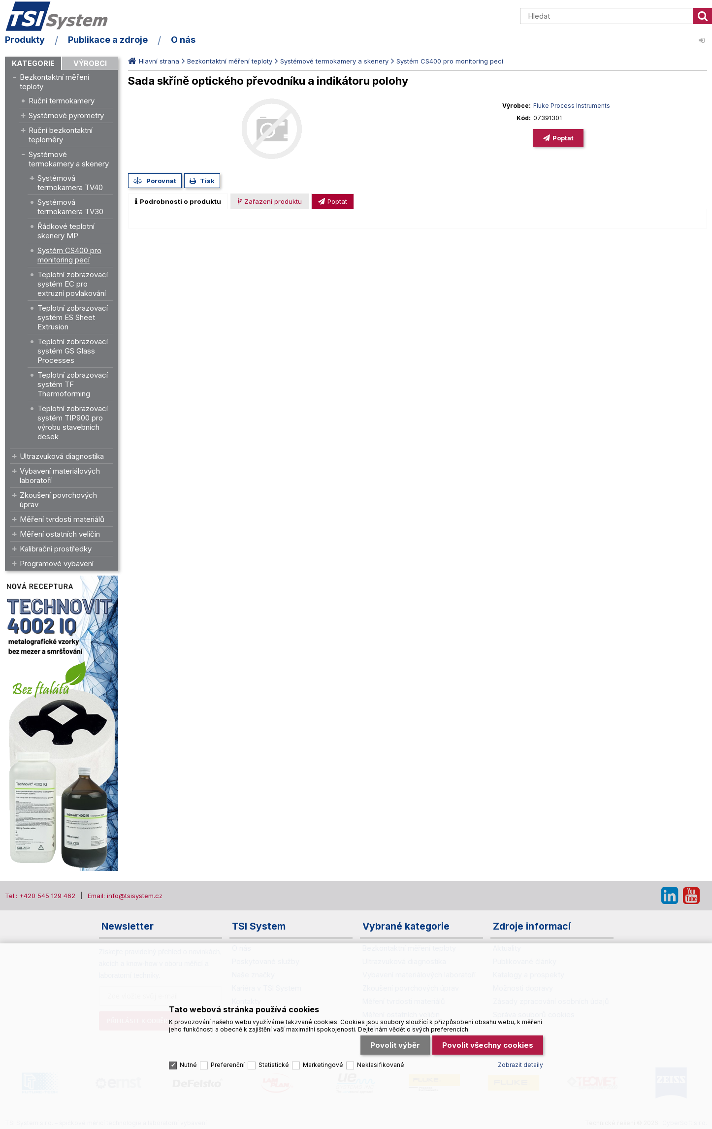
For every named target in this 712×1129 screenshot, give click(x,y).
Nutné (188, 1063)
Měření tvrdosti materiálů (62, 519)
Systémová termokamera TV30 (70, 206)
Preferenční (228, 1063)
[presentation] (178, 201)
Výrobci (90, 63)
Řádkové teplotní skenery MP (66, 231)
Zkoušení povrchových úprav (58, 499)
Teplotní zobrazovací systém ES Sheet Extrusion (72, 317)
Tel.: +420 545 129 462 (40, 896)
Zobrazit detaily (520, 1063)
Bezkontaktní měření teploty (54, 81)
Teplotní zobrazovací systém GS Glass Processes (72, 351)
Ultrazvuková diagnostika (62, 456)
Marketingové (323, 1063)
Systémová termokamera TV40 (70, 182)
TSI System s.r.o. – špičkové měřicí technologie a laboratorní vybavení (61, 16)
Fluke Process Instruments (571, 105)
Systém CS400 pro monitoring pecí (69, 255)
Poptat (563, 138)
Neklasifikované (380, 1063)
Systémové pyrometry (66, 115)
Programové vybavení (57, 563)
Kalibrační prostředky (56, 548)
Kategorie (33, 63)
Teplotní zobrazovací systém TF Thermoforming (72, 384)
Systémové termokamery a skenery (69, 159)
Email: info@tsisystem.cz (125, 896)
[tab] (178, 201)
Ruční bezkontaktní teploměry (61, 135)
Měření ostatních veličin (60, 534)
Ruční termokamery (62, 100)
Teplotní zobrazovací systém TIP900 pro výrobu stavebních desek (72, 422)
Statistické (274, 1063)
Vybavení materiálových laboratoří (60, 475)
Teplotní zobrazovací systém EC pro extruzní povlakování (72, 284)
